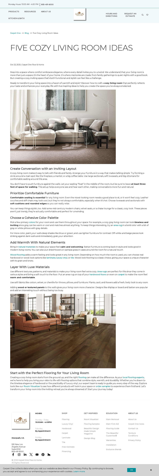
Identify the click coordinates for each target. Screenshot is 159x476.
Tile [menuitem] (63, 442)
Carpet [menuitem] (65, 433)
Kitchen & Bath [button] (16, 18)
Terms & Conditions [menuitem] (133, 434)
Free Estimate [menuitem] (68, 447)
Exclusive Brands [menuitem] (113, 449)
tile (72, 258)
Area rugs (102, 271)
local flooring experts (133, 377)
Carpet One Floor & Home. (30, 460)
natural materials (26, 247)
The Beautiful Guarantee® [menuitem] (112, 434)
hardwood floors (98, 274)
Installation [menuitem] (111, 445)
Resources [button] (30, 11)
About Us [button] (46, 11)
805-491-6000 (47, 4)
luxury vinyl (61, 258)
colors (32, 222)
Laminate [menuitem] (66, 438)
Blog (27, 33)
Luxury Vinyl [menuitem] (67, 424)
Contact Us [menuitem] (133, 428)
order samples (103, 386)
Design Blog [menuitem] (89, 438)
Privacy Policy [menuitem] (134, 440)
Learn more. (79, 471)
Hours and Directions (111, 15)
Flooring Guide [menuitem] (112, 428)
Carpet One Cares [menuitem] (136, 424)
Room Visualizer (32, 386)
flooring (82, 377)
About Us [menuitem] (132, 419)
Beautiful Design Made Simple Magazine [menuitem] (91, 431)
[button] (142, 15)
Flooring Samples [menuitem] (92, 424)
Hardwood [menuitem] (66, 428)
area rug (118, 225)
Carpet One (15, 33)
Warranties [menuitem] (111, 440)
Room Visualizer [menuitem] (91, 419)
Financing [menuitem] (66, 451)
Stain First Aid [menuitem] (112, 424)
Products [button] (13, 11)
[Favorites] (147, 15)
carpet (121, 274)
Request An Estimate (130, 15)
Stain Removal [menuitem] (112, 419)
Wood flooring (17, 255)
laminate (51, 258)
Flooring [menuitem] (65, 419)
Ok (131, 470)
